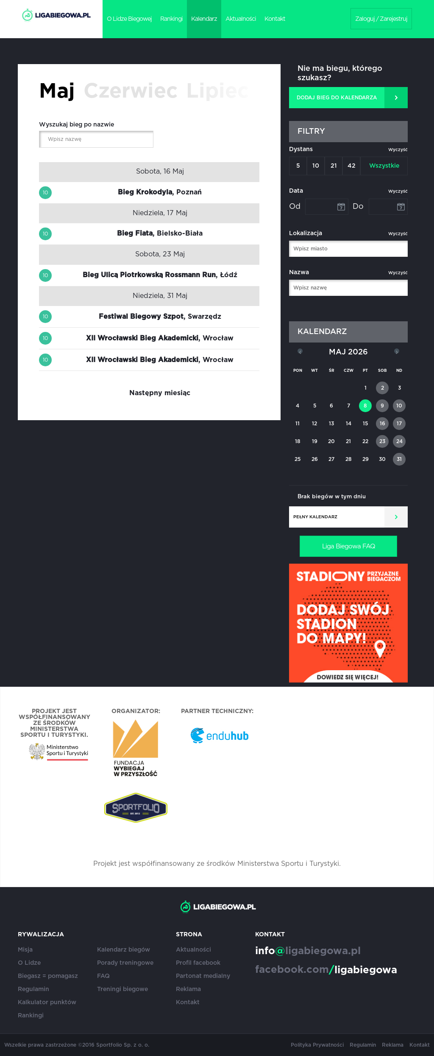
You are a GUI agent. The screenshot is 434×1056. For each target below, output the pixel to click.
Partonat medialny (203, 976)
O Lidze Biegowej (129, 19)
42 (352, 166)
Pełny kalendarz (315, 517)
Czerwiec (130, 91)
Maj (57, 91)
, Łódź (160, 275)
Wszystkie (384, 166)
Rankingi (171, 19)
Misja (25, 950)
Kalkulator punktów (47, 1002)
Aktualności (240, 19)
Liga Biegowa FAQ (348, 546)
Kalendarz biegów (123, 950)
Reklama (188, 989)
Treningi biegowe (122, 989)
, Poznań (160, 192)
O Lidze (29, 963)
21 (334, 166)
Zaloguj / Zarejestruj (381, 19)
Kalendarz (204, 19)
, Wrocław (160, 338)
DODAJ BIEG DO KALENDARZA (337, 97)
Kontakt (274, 19)
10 (315, 166)
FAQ (103, 976)
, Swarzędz (160, 316)
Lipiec (217, 91)
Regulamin (33, 989)
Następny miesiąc (159, 393)
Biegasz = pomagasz (48, 976)
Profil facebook (198, 963)
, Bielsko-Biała (160, 233)
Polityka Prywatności (317, 1045)
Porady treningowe (125, 963)
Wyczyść (398, 150)
